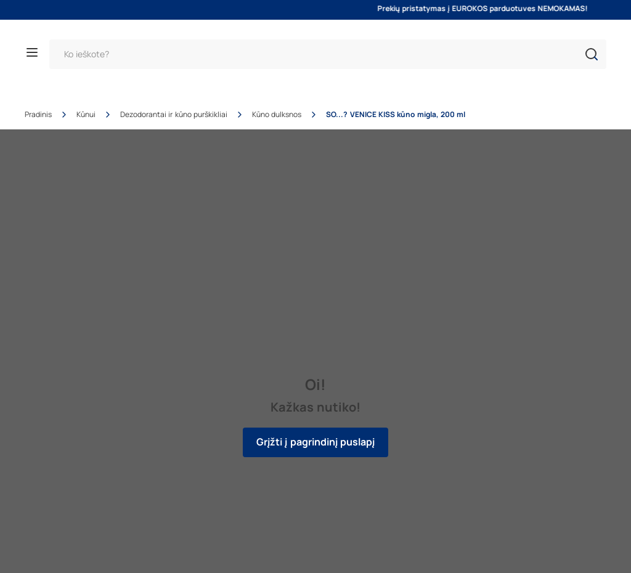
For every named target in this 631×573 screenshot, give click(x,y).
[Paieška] (327, 54)
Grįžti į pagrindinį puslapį (315, 442)
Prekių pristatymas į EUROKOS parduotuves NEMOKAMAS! (492, 8)
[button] (591, 54)
